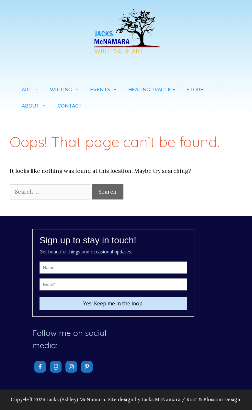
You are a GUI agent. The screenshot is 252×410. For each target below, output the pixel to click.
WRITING (67, 90)
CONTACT (70, 106)
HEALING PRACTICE (152, 90)
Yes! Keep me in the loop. (113, 303)
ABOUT (37, 106)
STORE (195, 90)
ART (33, 90)
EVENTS (106, 90)
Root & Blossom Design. (214, 399)
